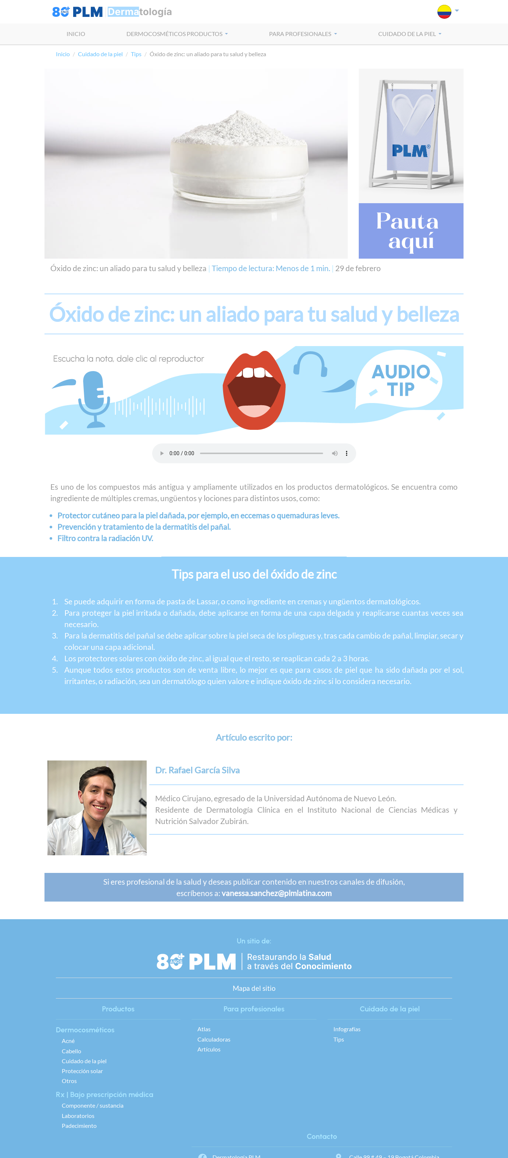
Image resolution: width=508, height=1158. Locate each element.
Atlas (204, 1028)
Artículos (209, 1049)
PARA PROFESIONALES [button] (300, 33)
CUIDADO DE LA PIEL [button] (407, 33)
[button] (448, 12)
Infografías (347, 1028)
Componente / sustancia (93, 1105)
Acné (68, 1040)
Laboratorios (78, 1115)
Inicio (63, 53)
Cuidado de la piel (100, 53)
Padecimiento (79, 1125)
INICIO (76, 33)
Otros (69, 1080)
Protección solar (82, 1070)
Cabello (71, 1050)
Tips (136, 53)
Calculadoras (213, 1039)
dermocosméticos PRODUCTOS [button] (174, 33)
